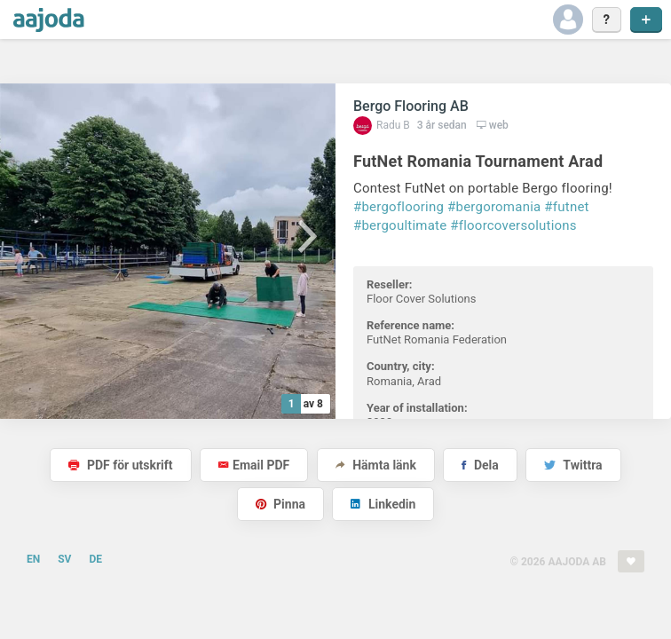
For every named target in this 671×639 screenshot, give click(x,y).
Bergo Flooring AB (411, 106)
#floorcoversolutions (513, 225)
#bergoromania (494, 207)
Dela (480, 465)
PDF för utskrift (120, 465)
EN (33, 559)
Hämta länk (376, 465)
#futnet (566, 207)
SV (64, 559)
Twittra (573, 465)
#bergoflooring (398, 207)
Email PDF (253, 465)
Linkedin (383, 504)
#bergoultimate (399, 225)
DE (95, 559)
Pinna (280, 504)
